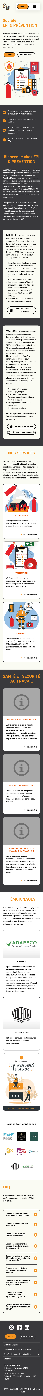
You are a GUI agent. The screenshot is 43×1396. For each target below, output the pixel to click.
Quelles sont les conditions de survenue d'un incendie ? (18, 1215)
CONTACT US (27, 1336)
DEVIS (22, 6)
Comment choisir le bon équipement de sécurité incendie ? (16, 1270)
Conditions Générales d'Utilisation (17, 1349)
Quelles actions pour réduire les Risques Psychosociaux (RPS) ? (18, 1307)
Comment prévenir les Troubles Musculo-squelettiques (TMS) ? (15, 1295)
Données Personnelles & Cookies (17, 1354)
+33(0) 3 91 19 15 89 (15, 1373)
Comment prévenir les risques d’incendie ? (15, 1235)
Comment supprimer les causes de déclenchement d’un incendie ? (17, 1246)
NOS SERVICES (26, 55)
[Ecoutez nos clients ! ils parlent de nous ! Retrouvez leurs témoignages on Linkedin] (21, 1081)
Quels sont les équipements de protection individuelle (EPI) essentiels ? (18, 1282)
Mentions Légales (11, 1345)
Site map (7, 1359)
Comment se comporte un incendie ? (17, 1225)
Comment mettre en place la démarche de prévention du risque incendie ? (18, 1258)
